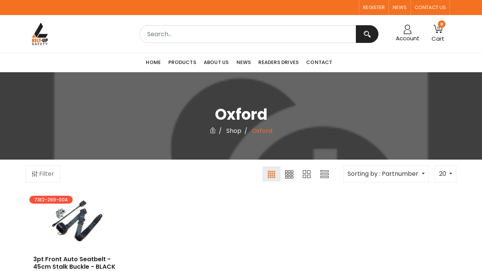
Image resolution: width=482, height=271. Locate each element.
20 (443, 173)
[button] (438, 33)
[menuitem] (155, 62)
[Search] (367, 34)
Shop (233, 130)
